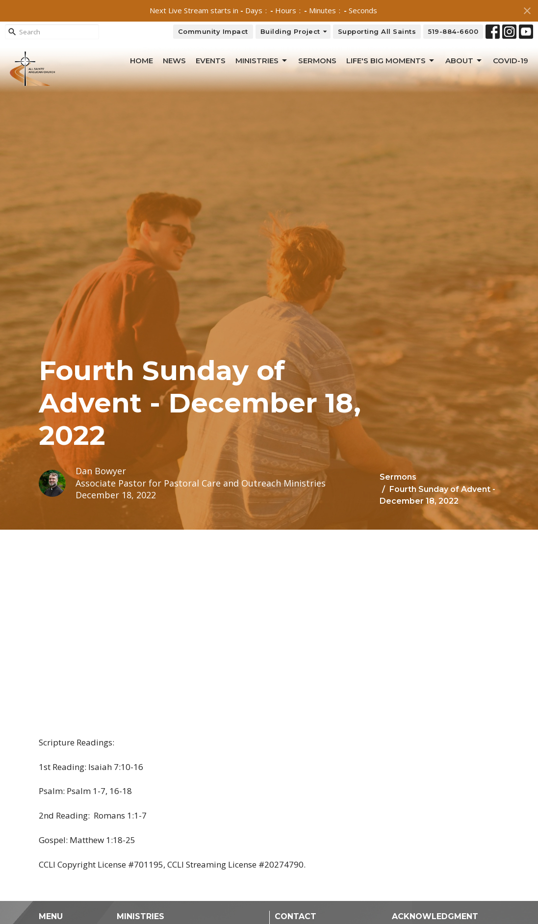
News (174, 60)
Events (211, 60)
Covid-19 (510, 60)
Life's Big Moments (391, 61)
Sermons (317, 60)
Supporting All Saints (377, 31)
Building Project (294, 31)
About (464, 61)
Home (141, 60)
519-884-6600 (453, 31)
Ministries (261, 61)
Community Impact (213, 31)
